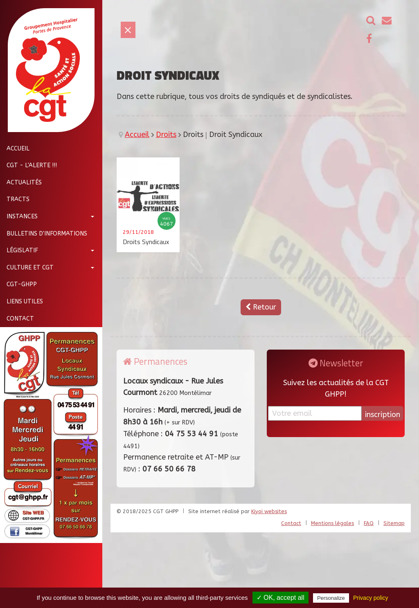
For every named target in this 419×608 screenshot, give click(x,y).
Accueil (14, 148)
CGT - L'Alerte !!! (28, 165)
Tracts (14, 199)
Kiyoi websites (269, 511)
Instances (19, 216)
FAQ (369, 523)
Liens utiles (21, 301)
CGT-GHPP (18, 284)
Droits (166, 134)
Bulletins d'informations (43, 233)
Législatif (19, 250)
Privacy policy (370, 598)
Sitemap (394, 523)
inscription (382, 414)
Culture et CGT (27, 267)
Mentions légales (332, 523)
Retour (261, 307)
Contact (17, 318)
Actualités (21, 182)
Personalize (331, 598)
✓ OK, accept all (280, 597)
